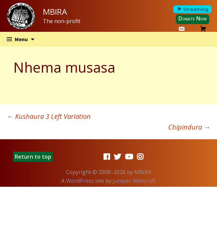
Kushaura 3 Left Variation (49, 116)
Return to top (33, 156)
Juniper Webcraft (134, 180)
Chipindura (189, 127)
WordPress (80, 180)
